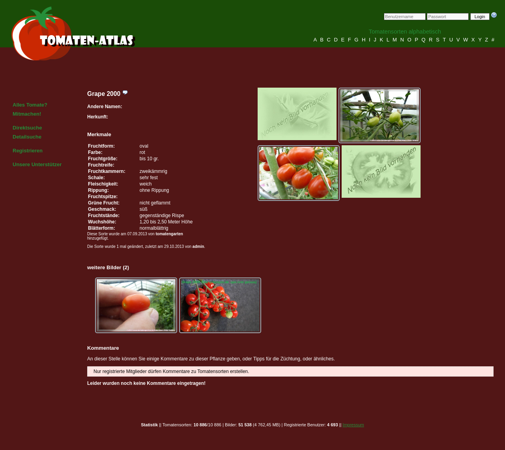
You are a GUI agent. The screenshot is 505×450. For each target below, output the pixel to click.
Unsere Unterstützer (37, 164)
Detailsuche (27, 137)
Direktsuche (27, 128)
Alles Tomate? (30, 105)
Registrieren (28, 151)
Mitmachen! (27, 114)
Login (480, 16)
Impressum (353, 424)
